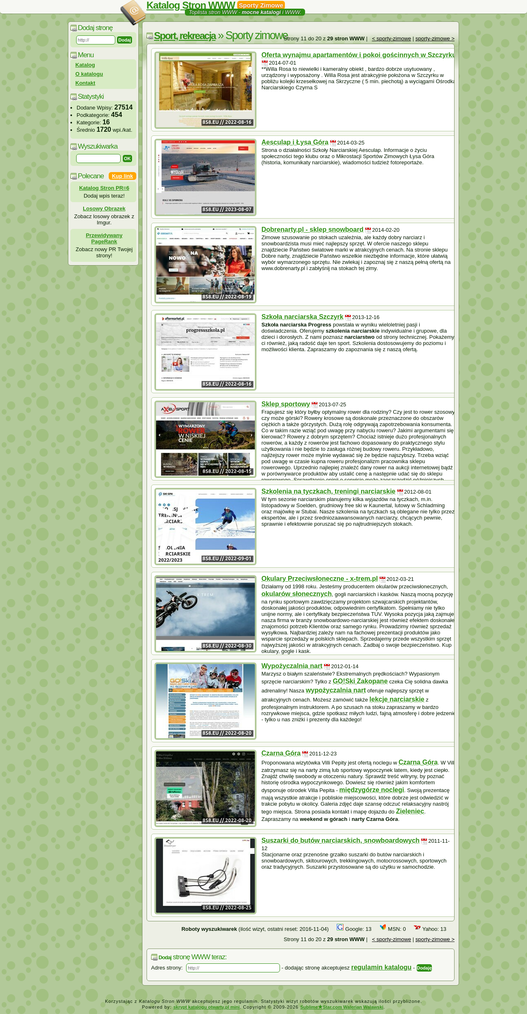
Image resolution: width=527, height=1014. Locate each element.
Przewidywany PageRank (104, 238)
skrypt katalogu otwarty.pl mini (206, 1007)
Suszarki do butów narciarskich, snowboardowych (340, 840)
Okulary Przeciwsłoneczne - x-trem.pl (319, 578)
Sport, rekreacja (184, 35)
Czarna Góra (281, 753)
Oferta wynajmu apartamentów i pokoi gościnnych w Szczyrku (358, 54)
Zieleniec (410, 811)
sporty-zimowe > (435, 38)
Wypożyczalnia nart (291, 665)
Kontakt (85, 83)
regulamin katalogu (381, 967)
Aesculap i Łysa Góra (295, 142)
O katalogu (89, 74)
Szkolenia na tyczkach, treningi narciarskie (328, 491)
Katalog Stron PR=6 (104, 188)
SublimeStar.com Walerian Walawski (341, 1007)
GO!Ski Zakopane (360, 681)
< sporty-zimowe (391, 38)
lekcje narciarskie (396, 699)
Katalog (85, 65)
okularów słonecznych (296, 593)
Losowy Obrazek (104, 208)
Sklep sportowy (285, 404)
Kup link (122, 176)
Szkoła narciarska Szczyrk (302, 316)
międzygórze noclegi (371, 789)
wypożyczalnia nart (336, 690)
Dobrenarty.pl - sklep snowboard (312, 229)
